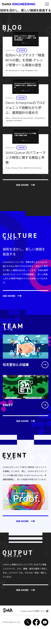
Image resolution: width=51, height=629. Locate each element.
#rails (20, 168)
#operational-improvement (23, 118)
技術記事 (22, 50)
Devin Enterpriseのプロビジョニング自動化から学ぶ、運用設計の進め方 (25, 108)
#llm (36, 70)
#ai (6, 70)
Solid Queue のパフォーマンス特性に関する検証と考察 (25, 157)
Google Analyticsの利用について (32, 611)
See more (25, 185)
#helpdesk (29, 70)
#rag (22, 70)
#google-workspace (14, 120)
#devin (8, 118)
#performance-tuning (32, 168)
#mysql (14, 168)
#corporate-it (14, 70)
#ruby (7, 168)
